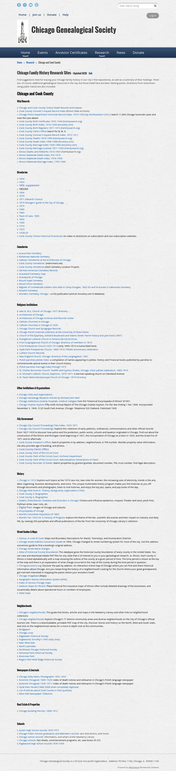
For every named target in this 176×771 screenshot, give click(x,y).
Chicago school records (31, 736)
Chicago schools (27, 740)
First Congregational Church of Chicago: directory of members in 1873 (55, 342)
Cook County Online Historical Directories (40, 235)
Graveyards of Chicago (30, 277)
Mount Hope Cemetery (31, 280)
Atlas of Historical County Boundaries (38, 551)
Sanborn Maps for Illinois (32, 585)
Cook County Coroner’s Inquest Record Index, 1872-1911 (48, 134)
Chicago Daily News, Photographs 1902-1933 (42, 676)
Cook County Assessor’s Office (35, 442)
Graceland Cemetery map (32, 273)
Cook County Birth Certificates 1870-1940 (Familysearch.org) (50, 121)
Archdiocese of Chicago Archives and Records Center (46, 318)
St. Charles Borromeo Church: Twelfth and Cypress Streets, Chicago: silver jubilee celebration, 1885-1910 (73, 370)
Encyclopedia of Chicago (31, 510)
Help (65, 14)
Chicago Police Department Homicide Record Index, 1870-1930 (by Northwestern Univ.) (64, 114)
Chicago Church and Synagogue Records (40, 328)
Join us (36, 14)
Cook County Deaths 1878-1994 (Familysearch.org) (45, 138)
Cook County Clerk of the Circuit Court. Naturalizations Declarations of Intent (58, 459)
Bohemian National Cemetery (34, 256)
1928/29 (23, 232)
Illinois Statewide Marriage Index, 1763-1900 (42, 161)
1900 (21, 222)
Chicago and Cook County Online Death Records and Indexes (50, 107)
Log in (153, 15)
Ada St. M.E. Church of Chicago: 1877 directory (43, 311)
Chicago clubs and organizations (35, 394)
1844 (21, 178)
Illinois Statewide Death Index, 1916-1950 (40, 158)
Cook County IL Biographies (33, 493)
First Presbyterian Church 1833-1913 (38, 345)
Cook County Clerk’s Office (32, 131)
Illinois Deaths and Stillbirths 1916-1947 (40, 151)
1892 (21, 219)
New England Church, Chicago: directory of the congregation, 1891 (53, 356)
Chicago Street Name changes (34, 548)
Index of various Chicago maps (35, 582)
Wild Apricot (134, 767)
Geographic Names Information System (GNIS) (43, 579)
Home (22, 14)
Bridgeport (24, 629)
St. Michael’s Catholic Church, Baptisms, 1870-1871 (46, 373)
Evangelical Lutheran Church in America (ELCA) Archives (48, 338)
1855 (21, 182)
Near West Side (27, 642)
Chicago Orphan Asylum (31, 404)
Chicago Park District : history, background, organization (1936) (51, 490)
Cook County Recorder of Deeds (35, 462)
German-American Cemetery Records (38, 270)
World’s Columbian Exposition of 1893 (39, 514)
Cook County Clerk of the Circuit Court (38, 452)
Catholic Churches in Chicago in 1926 (38, 325)
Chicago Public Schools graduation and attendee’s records (49, 733)
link (90, 73)
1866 (21, 192)
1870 (21, 195)
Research (30, 62)
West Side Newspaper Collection (35, 693)
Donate (51, 14)
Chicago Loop (26, 632)
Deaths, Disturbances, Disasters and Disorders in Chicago (48, 500)
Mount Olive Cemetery (31, 283)
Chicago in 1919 (27, 480)
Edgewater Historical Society (33, 636)
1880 (21, 209)
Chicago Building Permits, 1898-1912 (38, 710)
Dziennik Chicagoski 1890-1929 (35, 679)
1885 (21, 212)
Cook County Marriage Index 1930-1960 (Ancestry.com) (48, 144)
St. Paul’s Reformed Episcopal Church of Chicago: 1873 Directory (52, 377)
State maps (24, 592)
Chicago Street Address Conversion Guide (40, 541)
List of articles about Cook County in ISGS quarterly (45, 690)
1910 (21, 225)
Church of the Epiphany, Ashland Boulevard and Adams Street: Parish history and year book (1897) (70, 335)
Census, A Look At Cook (31, 538)
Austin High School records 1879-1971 (39, 730)
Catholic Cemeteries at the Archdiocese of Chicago (45, 259)
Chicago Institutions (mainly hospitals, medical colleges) (48, 401)
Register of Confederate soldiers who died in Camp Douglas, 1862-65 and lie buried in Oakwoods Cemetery (75, 287)
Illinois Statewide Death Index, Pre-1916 (40, 154)
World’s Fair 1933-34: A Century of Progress (42, 517)
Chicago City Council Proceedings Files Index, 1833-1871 (48, 425)
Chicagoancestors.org (30, 565)
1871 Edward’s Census (30, 199)
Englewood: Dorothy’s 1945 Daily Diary (39, 639)
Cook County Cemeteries (32, 263)
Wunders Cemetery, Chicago (33, 293)
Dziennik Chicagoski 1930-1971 (35, 683)
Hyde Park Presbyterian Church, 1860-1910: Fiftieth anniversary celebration (58, 349)
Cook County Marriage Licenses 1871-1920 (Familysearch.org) (51, 148)
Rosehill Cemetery (28, 290)
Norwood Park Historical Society (36, 652)
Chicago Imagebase (29, 575)
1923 (21, 229)
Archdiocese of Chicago (31, 314)
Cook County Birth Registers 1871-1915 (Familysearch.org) (49, 127)
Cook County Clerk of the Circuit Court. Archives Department (50, 456)
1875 (21, 205)
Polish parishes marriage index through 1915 (42, 366)
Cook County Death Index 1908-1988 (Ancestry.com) (46, 141)
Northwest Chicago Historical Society (38, 649)
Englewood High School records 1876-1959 (41, 743)
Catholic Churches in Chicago (34, 321)
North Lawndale (27, 646)
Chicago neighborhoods (31, 619)
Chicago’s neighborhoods (32, 612)
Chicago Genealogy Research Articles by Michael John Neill (49, 397)
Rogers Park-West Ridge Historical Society (40, 659)
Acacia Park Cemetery (30, 253)
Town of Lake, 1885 (29, 215)
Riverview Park (26, 656)
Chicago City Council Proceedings (36, 428)
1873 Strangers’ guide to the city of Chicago (41, 202)
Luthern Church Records (31, 352)
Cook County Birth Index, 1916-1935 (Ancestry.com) (46, 124)
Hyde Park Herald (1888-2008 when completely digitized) (48, 686)
